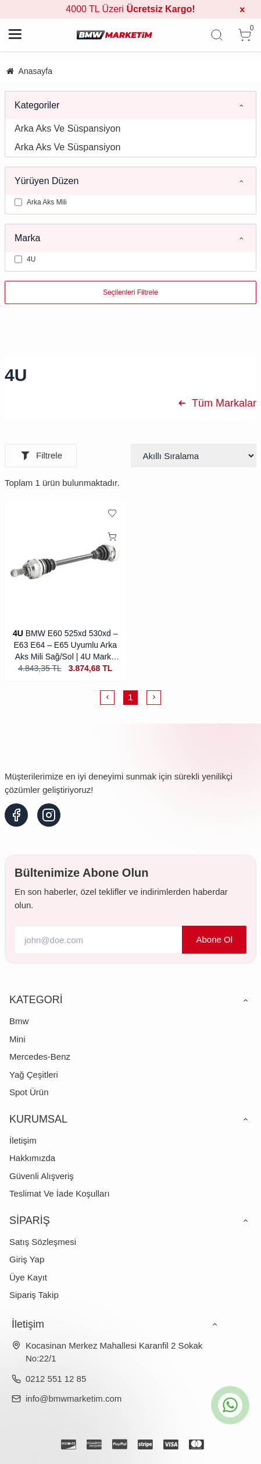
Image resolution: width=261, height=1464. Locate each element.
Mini (17, 1039)
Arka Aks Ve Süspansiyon (67, 128)
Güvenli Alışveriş (41, 1176)
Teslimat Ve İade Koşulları (59, 1193)
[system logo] (114, 35)
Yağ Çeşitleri (33, 1075)
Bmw (18, 1021)
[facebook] (16, 815)
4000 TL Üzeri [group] (130, 9)
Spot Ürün (29, 1092)
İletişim (23, 1140)
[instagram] (48, 815)
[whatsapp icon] (230, 1405)
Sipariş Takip (34, 1295)
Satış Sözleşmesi (42, 1242)
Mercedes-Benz (39, 1056)
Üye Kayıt (28, 1277)
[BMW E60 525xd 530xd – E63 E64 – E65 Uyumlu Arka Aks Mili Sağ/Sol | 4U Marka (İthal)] (65, 560)
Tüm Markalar (215, 403)
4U (18, 633)
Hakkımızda (32, 1158)
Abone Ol (214, 939)
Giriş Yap (26, 1259)
